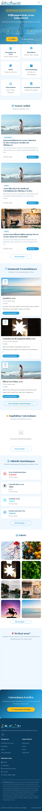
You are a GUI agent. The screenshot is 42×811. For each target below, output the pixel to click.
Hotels (24, 746)
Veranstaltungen (6, 753)
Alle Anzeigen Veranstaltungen (21, 404)
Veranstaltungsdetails (11, 313)
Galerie (4, 762)
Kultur (3, 749)
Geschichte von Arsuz (7, 743)
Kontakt (4, 772)
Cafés (24, 749)
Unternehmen (27, 39)
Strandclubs (25, 753)
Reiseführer (4, 746)
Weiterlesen (32, 157)
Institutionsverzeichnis (8, 768)
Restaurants (25, 743)
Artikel (11, 39)
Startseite (5, 765)
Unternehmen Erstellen (21, 709)
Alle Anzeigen (21, 257)
